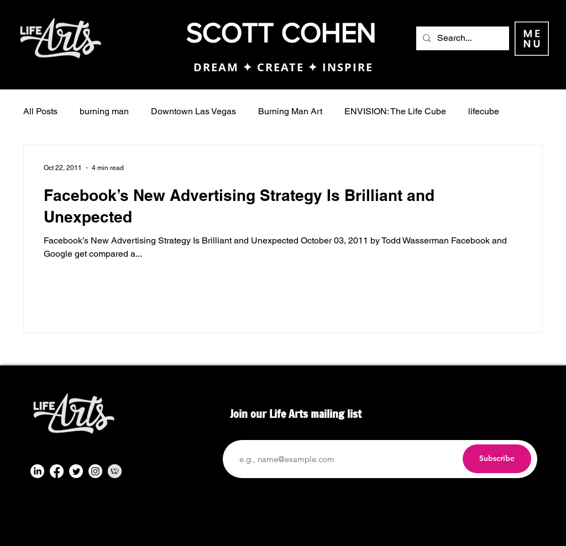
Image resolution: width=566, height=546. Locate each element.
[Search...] (461, 38)
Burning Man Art (290, 111)
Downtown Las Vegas (193, 111)
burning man (104, 111)
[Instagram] (95, 471)
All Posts (40, 111)
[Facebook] (57, 471)
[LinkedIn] (37, 471)
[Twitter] (76, 471)
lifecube (483, 111)
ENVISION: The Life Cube (395, 111)
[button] (532, 39)
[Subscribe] (497, 458)
